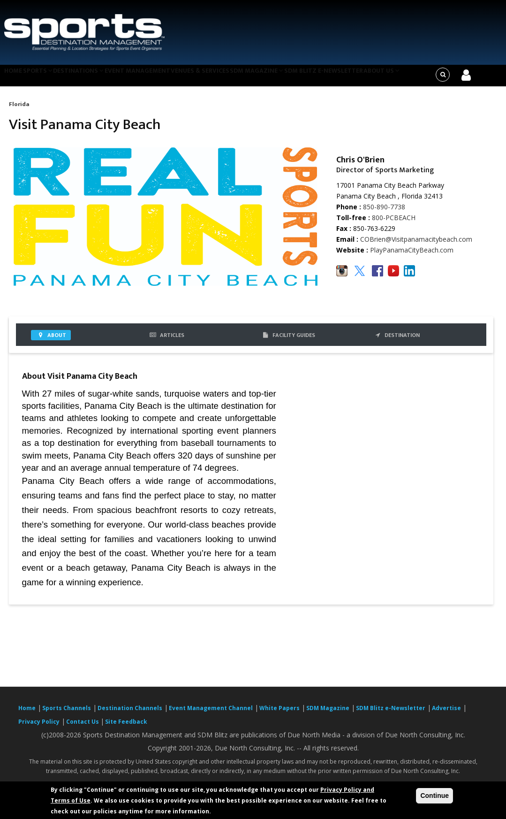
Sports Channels (66, 714)
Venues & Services (218, 78)
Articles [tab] (166, 340)
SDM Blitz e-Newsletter (348, 78)
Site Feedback (126, 728)
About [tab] (51, 340)
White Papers (279, 714)
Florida (19, 110)
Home (15, 78)
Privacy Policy (39, 728)
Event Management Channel (211, 714)
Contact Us (83, 728)
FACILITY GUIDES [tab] (288, 340)
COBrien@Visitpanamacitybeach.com (416, 245)
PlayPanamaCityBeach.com (411, 256)
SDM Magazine (279, 78)
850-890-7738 (384, 212)
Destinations (91, 78)
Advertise (446, 714)
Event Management (152, 78)
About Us (410, 78)
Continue (434, 795)
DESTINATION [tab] (396, 340)
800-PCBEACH (393, 223)
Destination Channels (130, 714)
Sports (45, 78)
